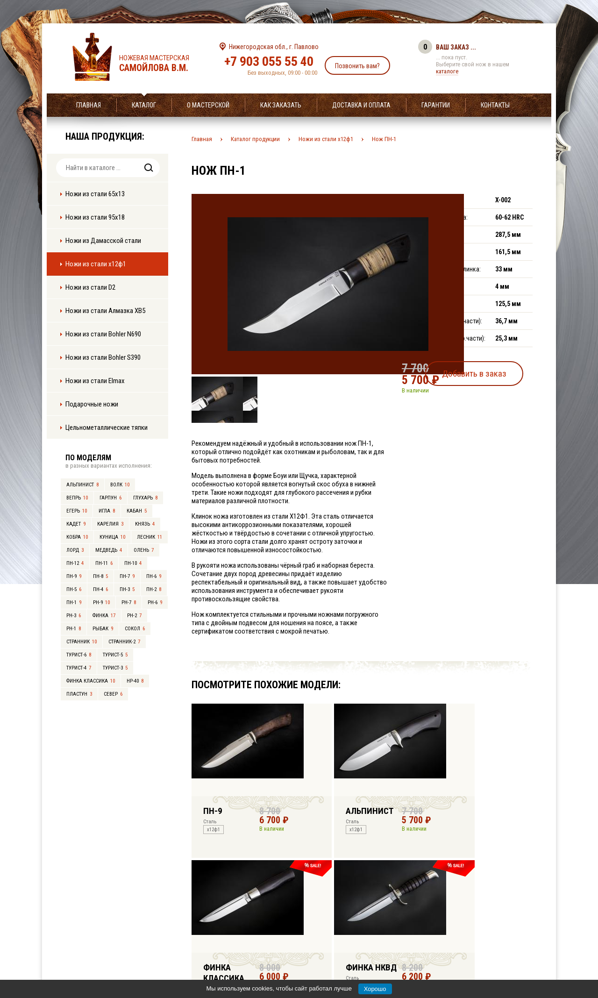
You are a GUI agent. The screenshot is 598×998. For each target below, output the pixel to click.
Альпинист (82, 485)
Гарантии (435, 105)
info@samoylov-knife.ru (368, 932)
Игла (107, 511)
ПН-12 (75, 563)
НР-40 (135, 681)
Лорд (75, 550)
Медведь (108, 550)
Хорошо (375, 988)
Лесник (149, 537)
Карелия (110, 524)
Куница (112, 537)
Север (113, 694)
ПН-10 (133, 563)
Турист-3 (115, 668)
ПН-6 (153, 576)
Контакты (495, 105)
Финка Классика (90, 681)
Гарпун (110, 498)
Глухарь (145, 498)
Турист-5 (115, 655)
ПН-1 (73, 602)
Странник (81, 642)
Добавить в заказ (488, 371)
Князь (145, 524)
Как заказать (280, 105)
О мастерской (208, 105)
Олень (144, 550)
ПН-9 (73, 576)
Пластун (79, 694)
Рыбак (103, 629)
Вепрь (77, 498)
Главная (88, 105)
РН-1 (73, 629)
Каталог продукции (255, 139)
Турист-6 (78, 655)
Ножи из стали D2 (90, 287)
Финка (104, 616)
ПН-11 (104, 563)
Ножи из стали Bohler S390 (103, 357)
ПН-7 (127, 576)
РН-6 (155, 602)
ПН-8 (100, 576)
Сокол (135, 629)
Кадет (75, 524)
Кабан (137, 511)
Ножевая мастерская (162, 63)
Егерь (76, 511)
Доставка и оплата (361, 105)
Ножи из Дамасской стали (103, 240)
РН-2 (134, 616)
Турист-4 (78, 668)
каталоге (447, 71)
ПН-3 (127, 589)
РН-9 (101, 602)
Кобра (77, 537)
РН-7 (128, 602)
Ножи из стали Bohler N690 (103, 334)
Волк (119, 485)
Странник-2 (124, 642)
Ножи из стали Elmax (95, 381)
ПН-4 (100, 589)
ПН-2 (153, 589)
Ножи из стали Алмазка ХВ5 (105, 311)
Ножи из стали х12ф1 (95, 264)
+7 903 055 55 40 (268, 61)
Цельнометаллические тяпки (106, 427)
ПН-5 (73, 589)
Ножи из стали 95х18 (95, 217)
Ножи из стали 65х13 (95, 194)
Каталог (144, 105)
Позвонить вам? (357, 66)
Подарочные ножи (91, 404)
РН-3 (73, 616)
